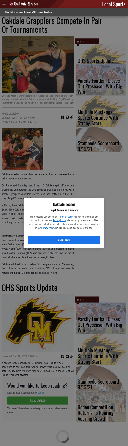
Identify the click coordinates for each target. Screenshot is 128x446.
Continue (64, 239)
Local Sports (114, 4)
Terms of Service (67, 216)
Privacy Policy (59, 220)
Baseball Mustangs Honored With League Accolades (29, 12)
